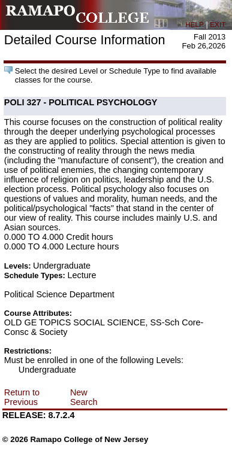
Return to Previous (22, 397)
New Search (84, 397)
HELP (194, 24)
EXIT (217, 24)
